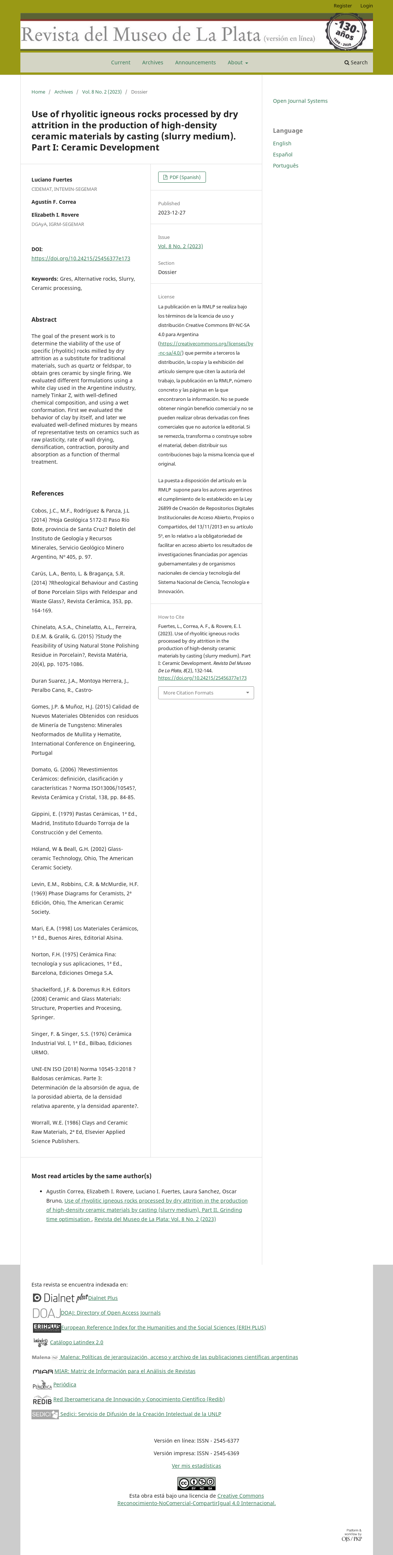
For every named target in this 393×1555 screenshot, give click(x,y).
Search (356, 62)
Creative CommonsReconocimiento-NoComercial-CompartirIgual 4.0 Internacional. (196, 1499)
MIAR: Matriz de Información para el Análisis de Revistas (125, 1371)
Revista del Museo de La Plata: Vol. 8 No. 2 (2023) (155, 1219)
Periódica (64, 1384)
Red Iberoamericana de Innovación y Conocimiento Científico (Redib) (139, 1399)
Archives (152, 62)
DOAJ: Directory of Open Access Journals (111, 1312)
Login (366, 5)
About (236, 62)
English (282, 143)
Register (343, 5)
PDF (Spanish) (185, 177)
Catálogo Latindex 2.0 (76, 1342)
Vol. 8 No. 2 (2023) (102, 91)
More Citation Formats (188, 692)
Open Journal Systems (300, 100)
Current (120, 62)
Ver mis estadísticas (196, 1465)
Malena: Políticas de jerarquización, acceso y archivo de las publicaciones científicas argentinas (164, 1356)
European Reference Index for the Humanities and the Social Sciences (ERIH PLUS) (163, 1327)
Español (283, 154)
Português (286, 165)
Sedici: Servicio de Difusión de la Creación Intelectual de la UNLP (126, 1413)
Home (38, 91)
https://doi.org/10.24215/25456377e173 (80, 258)
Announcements (195, 62)
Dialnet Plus (103, 1297)
